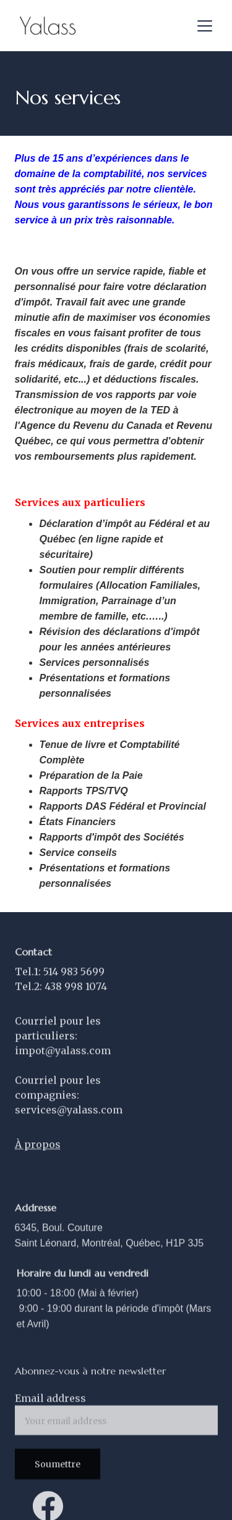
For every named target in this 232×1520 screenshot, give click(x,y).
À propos (38, 1154)
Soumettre (57, 1468)
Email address (50, 1402)
